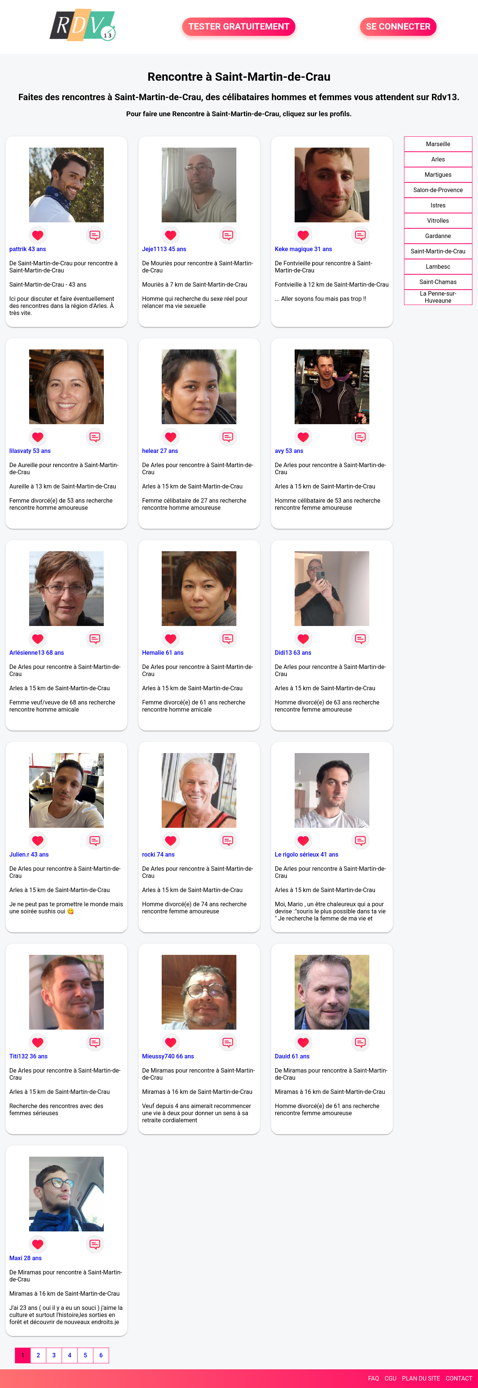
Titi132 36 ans (28, 1056)
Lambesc (438, 266)
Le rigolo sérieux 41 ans (306, 854)
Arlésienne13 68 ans (36, 652)
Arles (438, 159)
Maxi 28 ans (25, 1258)
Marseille (438, 144)
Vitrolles (438, 220)
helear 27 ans (160, 450)
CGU (391, 1378)
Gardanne (438, 236)
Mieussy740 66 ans (168, 1056)
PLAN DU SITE (421, 1378)
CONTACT (459, 1378)
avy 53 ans (289, 450)
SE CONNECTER (398, 27)
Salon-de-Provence (438, 190)
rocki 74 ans (158, 854)
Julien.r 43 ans (29, 854)
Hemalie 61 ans (163, 652)
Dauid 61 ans (292, 1056)
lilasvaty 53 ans (30, 450)
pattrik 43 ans (27, 249)
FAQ (373, 1378)
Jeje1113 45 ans (164, 249)
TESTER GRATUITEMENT (238, 27)
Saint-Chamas (438, 282)
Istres (438, 205)
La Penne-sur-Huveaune (438, 297)
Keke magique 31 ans (303, 249)
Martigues (438, 174)
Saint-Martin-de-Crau (438, 251)
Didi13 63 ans (293, 652)
